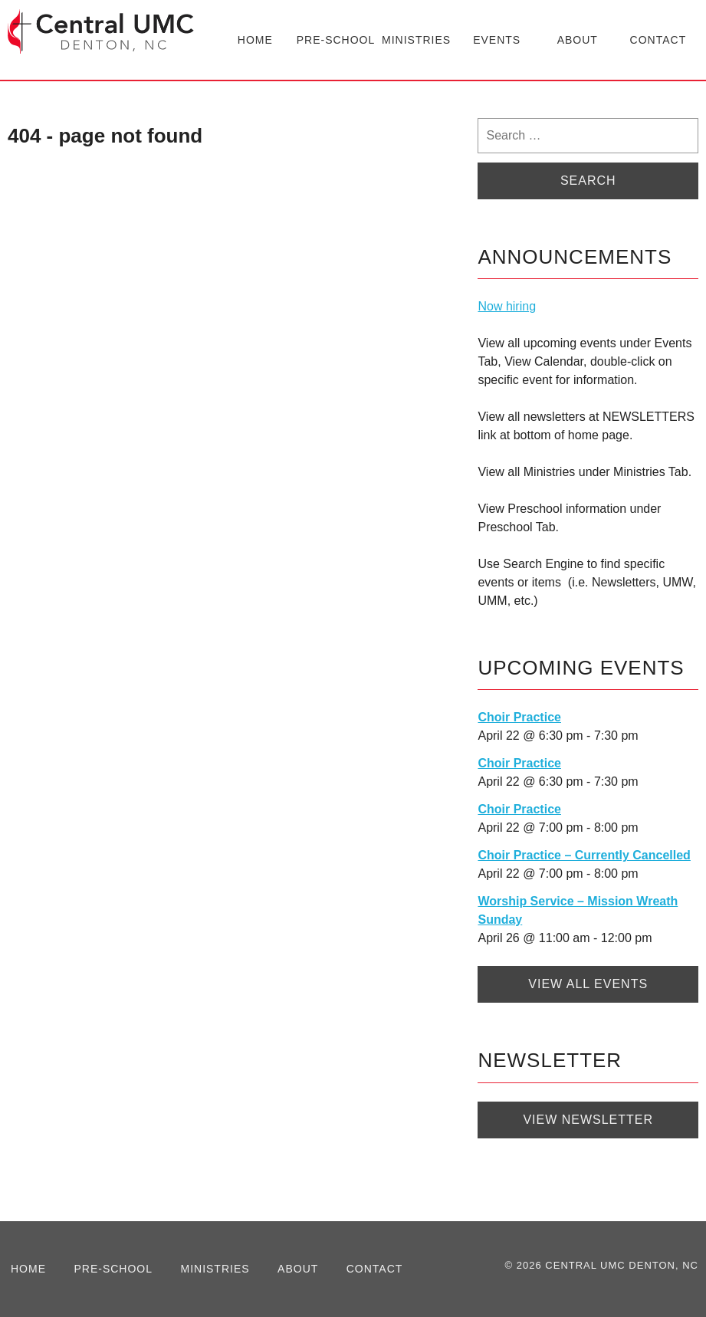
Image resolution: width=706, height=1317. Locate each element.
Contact (658, 40)
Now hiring (507, 306)
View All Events (588, 983)
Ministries (416, 40)
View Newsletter (588, 1119)
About (577, 40)
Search (588, 180)
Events (496, 40)
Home (255, 40)
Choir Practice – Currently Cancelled (584, 855)
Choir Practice (519, 717)
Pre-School (336, 40)
